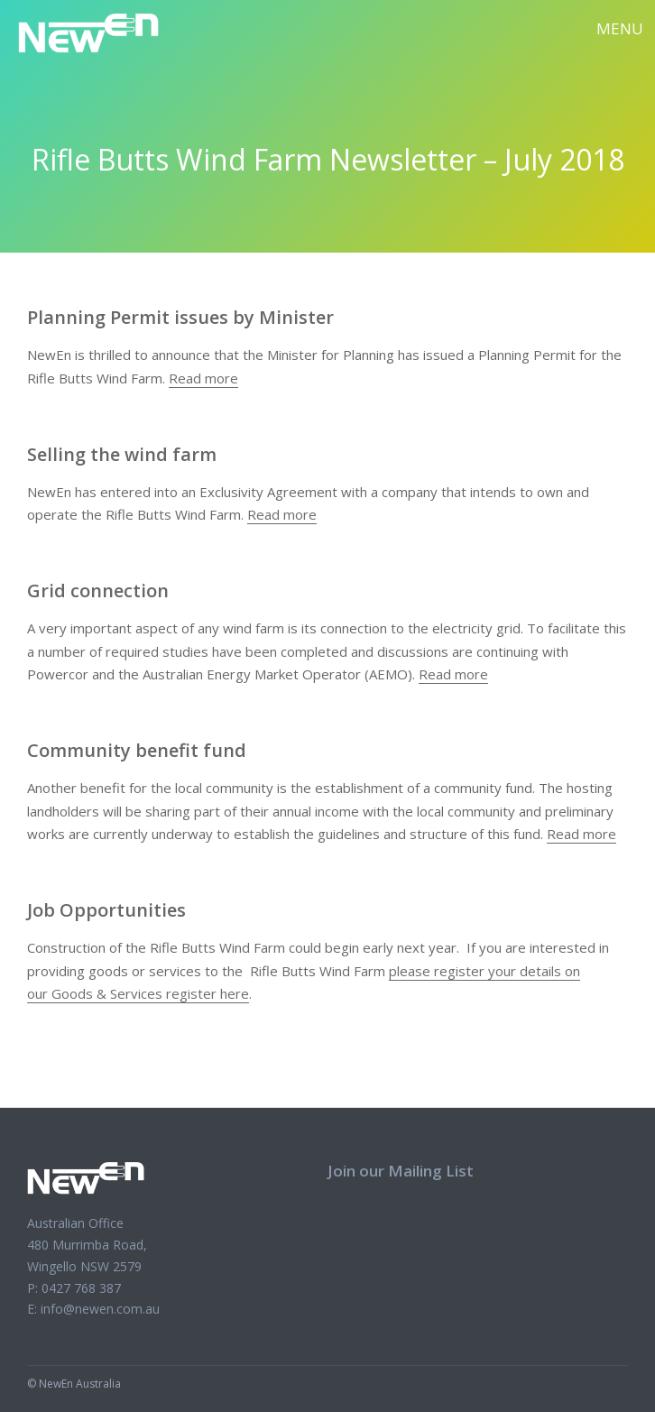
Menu (619, 28)
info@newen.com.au (100, 1308)
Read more (203, 378)
